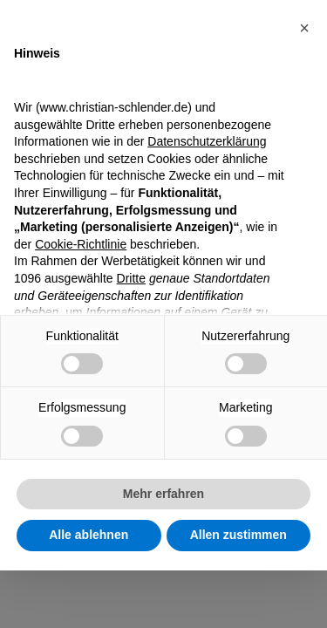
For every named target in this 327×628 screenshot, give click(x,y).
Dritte (131, 278)
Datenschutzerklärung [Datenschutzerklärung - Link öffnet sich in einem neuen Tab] (206, 141)
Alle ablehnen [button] (88, 535)
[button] (304, 28)
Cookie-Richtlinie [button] (80, 244)
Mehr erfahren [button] (163, 494)
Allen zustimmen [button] (238, 535)
